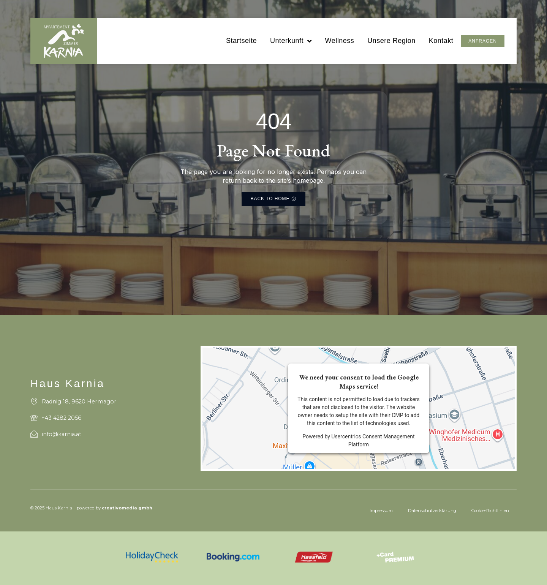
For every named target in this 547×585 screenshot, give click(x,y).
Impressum (381, 510)
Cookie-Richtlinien (490, 510)
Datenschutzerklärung (432, 510)
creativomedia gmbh (127, 508)
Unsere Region (391, 40)
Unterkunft (291, 41)
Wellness (339, 40)
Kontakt (441, 40)
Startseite (241, 40)
